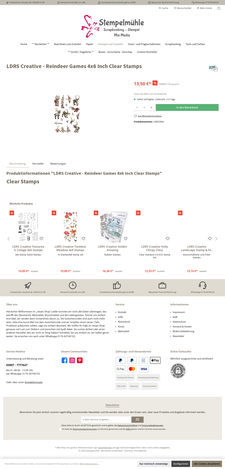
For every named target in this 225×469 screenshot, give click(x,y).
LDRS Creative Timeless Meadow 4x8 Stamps (70, 248)
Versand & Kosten (182, 326)
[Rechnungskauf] (143, 360)
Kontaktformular (33, 382)
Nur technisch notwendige (154, 463)
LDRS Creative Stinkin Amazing (112, 248)
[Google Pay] (120, 368)
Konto (121, 326)
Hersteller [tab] (38, 163)
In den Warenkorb (187, 107)
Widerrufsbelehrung (183, 331)
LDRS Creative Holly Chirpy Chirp (154, 248)
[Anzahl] (144, 107)
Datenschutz (179, 321)
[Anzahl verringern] (137, 107)
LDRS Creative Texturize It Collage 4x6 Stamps (28, 248)
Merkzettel (123, 331)
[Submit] (137, 419)
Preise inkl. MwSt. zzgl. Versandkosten (150, 93)
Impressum (179, 312)
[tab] (17, 163)
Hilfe (120, 317)
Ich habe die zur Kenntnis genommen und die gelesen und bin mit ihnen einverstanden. (114, 429)
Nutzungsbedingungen (152, 425)
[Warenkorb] (218, 8)
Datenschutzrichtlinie (127, 425)
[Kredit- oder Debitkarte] (138, 368)
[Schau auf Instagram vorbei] (72, 360)
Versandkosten (105, 447)
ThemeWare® (139, 450)
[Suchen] (163, 8)
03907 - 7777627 (17, 365)
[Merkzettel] (182, 8)
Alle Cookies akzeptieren (207, 463)
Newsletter (178, 336)
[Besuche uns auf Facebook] (64, 360)
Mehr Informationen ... (89, 463)
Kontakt (122, 312)
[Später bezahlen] (132, 360)
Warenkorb (124, 321)
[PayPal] (120, 360)
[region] (67, 114)
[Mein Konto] (204, 8)
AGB (175, 317)
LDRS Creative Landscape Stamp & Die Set (196, 248)
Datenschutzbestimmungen (85, 429)
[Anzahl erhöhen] (151, 107)
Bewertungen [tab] (58, 163)
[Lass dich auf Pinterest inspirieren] (79, 360)
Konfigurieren (180, 463)
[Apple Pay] (155, 360)
